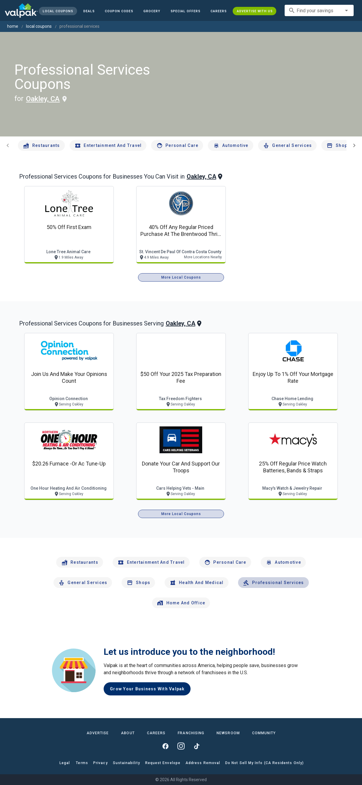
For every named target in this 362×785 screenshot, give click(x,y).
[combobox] (319, 10)
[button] (185, 11)
